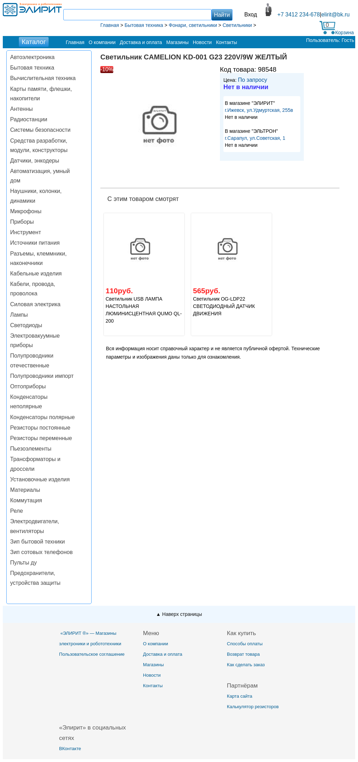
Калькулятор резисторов (253, 706)
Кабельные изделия (36, 273)
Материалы (25, 490)
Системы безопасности (40, 130)
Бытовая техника (32, 68)
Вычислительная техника (43, 78)
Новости (202, 42)
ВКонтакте (70, 748)
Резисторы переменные (41, 438)
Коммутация (26, 500)
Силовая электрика (35, 304)
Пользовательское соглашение (91, 654)
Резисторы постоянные (40, 428)
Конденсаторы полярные (42, 417)
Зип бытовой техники (37, 542)
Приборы (22, 222)
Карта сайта (239, 696)
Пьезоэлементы (30, 449)
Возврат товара (243, 654)
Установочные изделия (40, 479)
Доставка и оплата (141, 42)
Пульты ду (23, 563)
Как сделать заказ (246, 664)
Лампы (19, 315)
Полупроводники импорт (42, 376)
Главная (75, 42)
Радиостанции (28, 119)
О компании (101, 42)
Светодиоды (26, 325)
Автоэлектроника (32, 57)
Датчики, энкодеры (34, 161)
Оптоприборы (28, 386)
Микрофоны (25, 211)
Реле (16, 511)
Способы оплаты (245, 643)
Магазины (177, 42)
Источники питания (35, 243)
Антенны (21, 109)
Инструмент (25, 232)
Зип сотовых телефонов (41, 552)
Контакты (226, 42)
